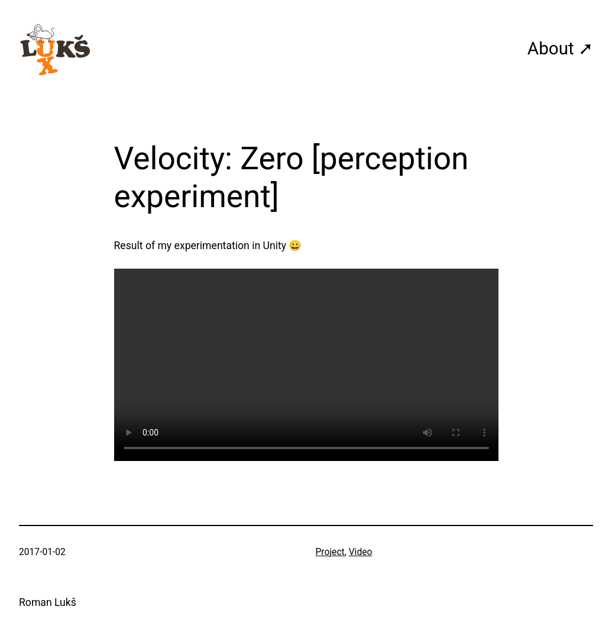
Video (361, 552)
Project (330, 552)
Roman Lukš (47, 602)
